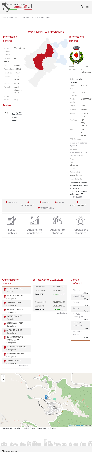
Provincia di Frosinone (29, 17)
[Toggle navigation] (81, 6)
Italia (11, 17)
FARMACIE (12, 202)
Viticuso (76, 302)
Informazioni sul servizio (12, 444)
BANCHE (46, 202)
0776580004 (78, 197)
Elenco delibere (76, 175)
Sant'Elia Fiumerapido (78, 315)
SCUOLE (60, 202)
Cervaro (76, 308)
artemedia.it (44, 438)
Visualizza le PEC (74, 166)
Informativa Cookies (48, 444)
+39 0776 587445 (84, 132)
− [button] (3, 362)
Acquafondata (78, 296)
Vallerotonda (45, 17)
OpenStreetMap (79, 407)
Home (4, 17)
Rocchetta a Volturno (77, 332)
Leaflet (71, 407)
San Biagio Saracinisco (77, 324)
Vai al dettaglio (24, 347)
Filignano (76, 290)
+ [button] (3, 358)
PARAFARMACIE (28, 205)
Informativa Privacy (31, 444)
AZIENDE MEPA (47, 208)
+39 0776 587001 (84, 123)
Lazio (17, 17)
